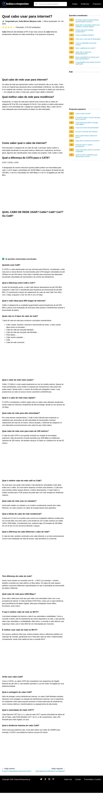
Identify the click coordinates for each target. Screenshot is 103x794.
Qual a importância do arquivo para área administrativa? (87, 58)
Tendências (85, 4)
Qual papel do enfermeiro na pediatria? (50, 771)
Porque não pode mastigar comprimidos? (84, 31)
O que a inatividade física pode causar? (85, 44)
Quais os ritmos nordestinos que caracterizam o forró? (86, 155)
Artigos (74, 4)
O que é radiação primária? (84, 35)
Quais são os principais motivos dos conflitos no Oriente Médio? (87, 25)
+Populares (96, 4)
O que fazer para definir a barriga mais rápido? (86, 123)
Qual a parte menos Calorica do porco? (86, 136)
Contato (78, 779)
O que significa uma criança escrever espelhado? (87, 63)
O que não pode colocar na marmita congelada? (87, 150)
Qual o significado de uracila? (85, 48)
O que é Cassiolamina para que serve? (16, 771)
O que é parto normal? (83, 113)
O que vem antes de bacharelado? (87, 127)
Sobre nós (68, 779)
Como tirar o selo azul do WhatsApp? (88, 39)
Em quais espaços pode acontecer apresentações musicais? (87, 20)
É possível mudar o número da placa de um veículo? (87, 118)
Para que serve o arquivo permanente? (83, 145)
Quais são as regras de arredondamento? (83, 53)
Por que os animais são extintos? (86, 131)
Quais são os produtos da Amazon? (87, 141)
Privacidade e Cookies (92, 779)
